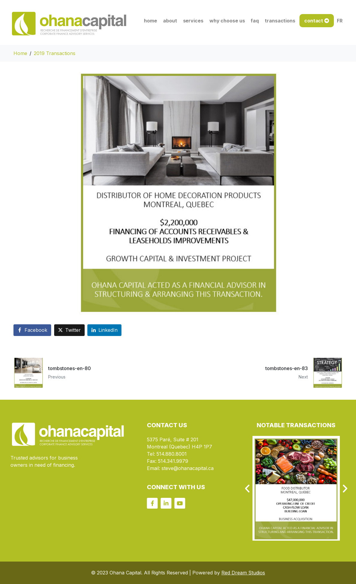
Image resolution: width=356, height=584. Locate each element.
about (170, 21)
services (193, 21)
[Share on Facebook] (32, 330)
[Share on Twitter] (69, 330)
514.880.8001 (171, 454)
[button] (247, 488)
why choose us (227, 21)
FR (340, 21)
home (150, 21)
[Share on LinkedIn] (104, 330)
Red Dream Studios (243, 573)
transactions (280, 21)
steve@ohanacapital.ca (188, 468)
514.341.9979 (173, 461)
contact (313, 21)
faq (255, 21)
